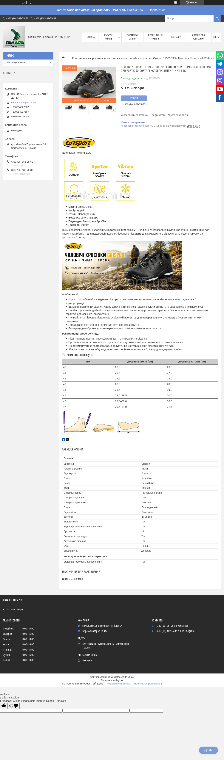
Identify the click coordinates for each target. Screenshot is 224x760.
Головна (90, 37)
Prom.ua (129, 677)
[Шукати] (217, 18)
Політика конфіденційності (148, 683)
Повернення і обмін (155, 37)
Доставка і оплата (132, 37)
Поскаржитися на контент (119, 683)
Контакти (176, 37)
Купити (134, 98)
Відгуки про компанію (198, 37)
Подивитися (157, 10)
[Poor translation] (14, 706)
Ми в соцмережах (16, 62)
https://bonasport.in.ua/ (23, 102)
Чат (208, 750)
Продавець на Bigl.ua (112, 680)
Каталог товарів (108, 37)
